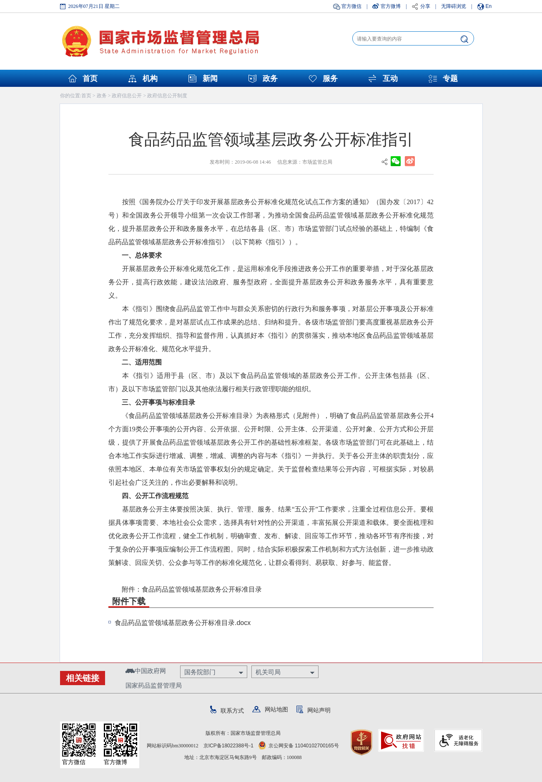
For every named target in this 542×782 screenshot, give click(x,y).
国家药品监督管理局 (153, 685)
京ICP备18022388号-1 (228, 746)
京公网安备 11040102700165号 (298, 746)
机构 (150, 78)
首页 (90, 78)
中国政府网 (145, 670)
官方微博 (391, 6)
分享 (425, 6)
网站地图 (270, 709)
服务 (330, 78)
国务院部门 (200, 672)
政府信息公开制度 (167, 96)
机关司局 (268, 672)
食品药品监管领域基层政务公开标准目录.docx (183, 622)
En (489, 6)
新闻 (210, 78)
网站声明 (313, 710)
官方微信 (351, 6)
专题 (450, 78)
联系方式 (227, 710)
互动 (390, 78)
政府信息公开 (127, 96)
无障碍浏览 (453, 6)
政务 (270, 78)
